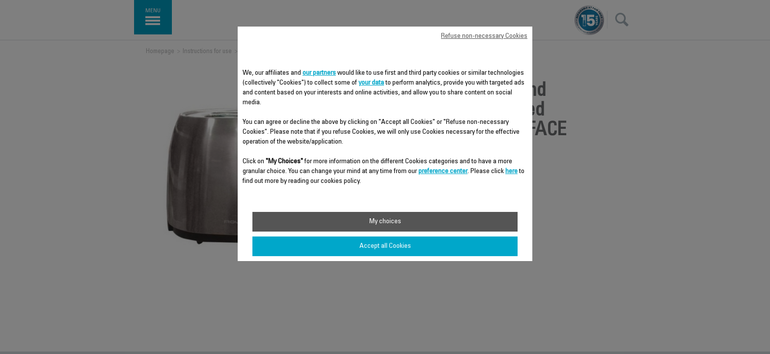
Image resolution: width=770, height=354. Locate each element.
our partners (319, 73)
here (511, 171)
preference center (443, 171)
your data (371, 83)
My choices (385, 221)
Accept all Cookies (385, 246)
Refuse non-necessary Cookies (484, 36)
